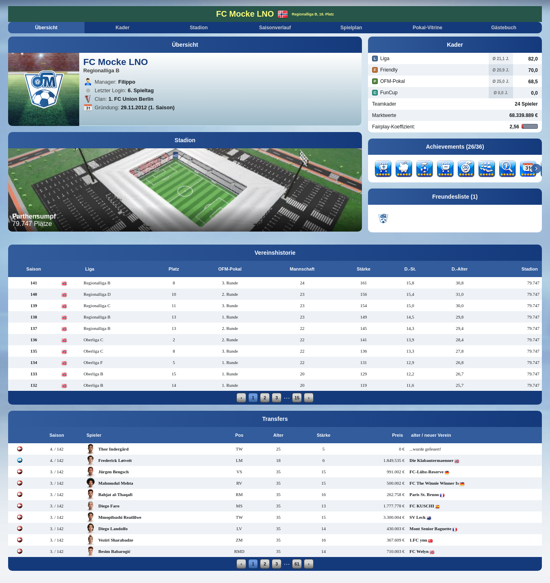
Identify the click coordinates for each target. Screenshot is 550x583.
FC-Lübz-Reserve (426, 471)
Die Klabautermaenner (431, 460)
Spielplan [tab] (351, 27)
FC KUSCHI (421, 505)
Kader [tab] (123, 27)
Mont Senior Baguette (430, 528)
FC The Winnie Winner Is (434, 483)
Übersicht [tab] (46, 27)
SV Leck (417, 517)
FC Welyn (419, 551)
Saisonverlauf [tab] (275, 27)
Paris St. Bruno (424, 494)
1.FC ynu (418, 539)
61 (296, 563)
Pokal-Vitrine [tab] (427, 27)
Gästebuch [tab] (503, 27)
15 (296, 397)
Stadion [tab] (199, 27)
